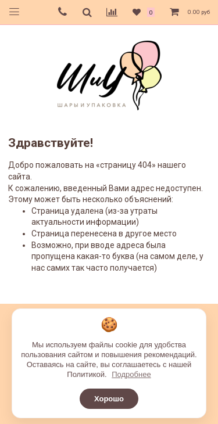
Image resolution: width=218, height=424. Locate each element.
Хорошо (109, 398)
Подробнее (131, 374)
